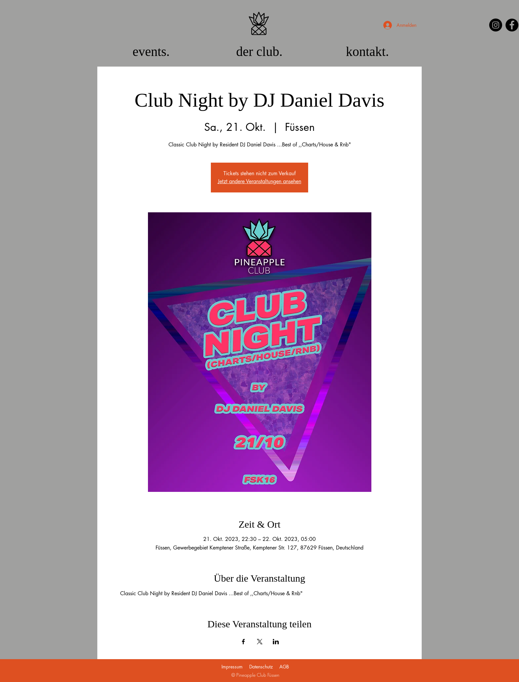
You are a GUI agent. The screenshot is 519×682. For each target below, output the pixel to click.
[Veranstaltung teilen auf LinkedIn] (276, 641)
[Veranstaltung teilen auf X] (260, 641)
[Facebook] (511, 25)
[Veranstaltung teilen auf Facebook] (243, 641)
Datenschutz (261, 666)
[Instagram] (495, 25)
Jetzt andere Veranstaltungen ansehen (259, 181)
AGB (284, 666)
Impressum (232, 666)
